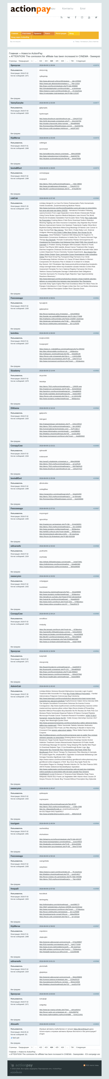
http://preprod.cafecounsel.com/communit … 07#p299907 (60, 942)
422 (40, 61)
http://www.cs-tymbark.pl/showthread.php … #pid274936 (60, 642)
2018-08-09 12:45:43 (47, 686)
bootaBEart (16, 168)
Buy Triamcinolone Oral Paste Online (74, 750)
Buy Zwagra (88, 252)
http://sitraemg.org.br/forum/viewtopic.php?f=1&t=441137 (60, 839)
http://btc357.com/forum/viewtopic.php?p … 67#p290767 (60, 189)
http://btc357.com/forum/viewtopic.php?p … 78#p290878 (60, 637)
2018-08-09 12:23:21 (47, 446)
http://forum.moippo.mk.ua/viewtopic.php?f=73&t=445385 (60, 877)
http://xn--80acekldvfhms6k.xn (50, 809)
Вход (71, 33)
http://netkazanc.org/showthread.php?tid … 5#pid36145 (59, 354)
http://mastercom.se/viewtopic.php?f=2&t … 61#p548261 (60, 524)
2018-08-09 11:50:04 (47, 65)
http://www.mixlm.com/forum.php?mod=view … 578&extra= (61, 602)
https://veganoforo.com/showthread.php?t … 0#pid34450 (60, 494)
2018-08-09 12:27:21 (47, 508)
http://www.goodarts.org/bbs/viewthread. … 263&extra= (59, 594)
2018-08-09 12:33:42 (47, 546)
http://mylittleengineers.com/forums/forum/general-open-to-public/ (63, 735)
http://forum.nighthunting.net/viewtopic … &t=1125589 (59, 912)
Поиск (47, 33)
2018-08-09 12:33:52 (47, 576)
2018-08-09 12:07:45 (47, 198)
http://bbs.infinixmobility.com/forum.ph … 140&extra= (58, 351)
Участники (26, 33)
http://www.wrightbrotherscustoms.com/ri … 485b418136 (60, 814)
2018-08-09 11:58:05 (47, 168)
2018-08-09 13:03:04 (47, 1024)
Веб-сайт (16, 1038)
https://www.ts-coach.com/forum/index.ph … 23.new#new (60, 91)
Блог (83, 8)
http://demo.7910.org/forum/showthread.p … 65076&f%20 (60, 466)
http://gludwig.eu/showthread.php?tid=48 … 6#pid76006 (60, 159)
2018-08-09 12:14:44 (47, 371)
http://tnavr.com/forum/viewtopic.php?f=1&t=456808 (58, 86)
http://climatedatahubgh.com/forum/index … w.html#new (60, 88)
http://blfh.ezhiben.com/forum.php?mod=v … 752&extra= (60, 949)
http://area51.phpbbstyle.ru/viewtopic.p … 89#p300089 (59, 461)
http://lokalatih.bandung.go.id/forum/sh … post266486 (59, 952)
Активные (84, 42)
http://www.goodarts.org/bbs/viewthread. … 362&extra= (59, 529)
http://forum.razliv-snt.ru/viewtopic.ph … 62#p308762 (58, 1012)
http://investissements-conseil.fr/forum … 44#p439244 (59, 914)
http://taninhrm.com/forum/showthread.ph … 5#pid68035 (60, 391)
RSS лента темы (92, 1065)
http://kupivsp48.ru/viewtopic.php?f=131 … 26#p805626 (60, 669)
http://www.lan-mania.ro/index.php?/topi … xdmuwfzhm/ (60, 1010)
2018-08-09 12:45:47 (47, 788)
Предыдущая (24, 61)
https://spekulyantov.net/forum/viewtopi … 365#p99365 (59, 567)
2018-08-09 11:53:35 (47, 103)
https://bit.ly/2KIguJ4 (81, 1029)
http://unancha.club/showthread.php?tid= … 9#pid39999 (60, 592)
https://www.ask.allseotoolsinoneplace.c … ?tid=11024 (59, 84)
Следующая (81, 61)
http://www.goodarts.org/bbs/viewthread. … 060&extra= (59, 399)
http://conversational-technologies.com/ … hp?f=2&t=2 (59, 429)
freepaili (14, 889)
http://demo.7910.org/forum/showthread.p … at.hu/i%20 (59, 464)
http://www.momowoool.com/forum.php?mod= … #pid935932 (62, 436)
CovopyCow (16, 446)
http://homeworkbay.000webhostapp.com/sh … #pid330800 (61, 499)
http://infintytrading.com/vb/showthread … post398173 (59, 904)
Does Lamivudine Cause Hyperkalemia (70, 254)
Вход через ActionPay (20, 37)
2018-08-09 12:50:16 (47, 856)
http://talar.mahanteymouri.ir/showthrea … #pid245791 (59, 156)
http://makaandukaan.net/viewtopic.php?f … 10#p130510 (60, 424)
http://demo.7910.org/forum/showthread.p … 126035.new (60, 386)
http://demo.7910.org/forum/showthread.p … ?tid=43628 (60, 879)
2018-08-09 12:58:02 (47, 926)
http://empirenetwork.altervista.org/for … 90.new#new (59, 534)
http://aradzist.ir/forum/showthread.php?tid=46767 (57, 804)
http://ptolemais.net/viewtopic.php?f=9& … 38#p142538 (59, 321)
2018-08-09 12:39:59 (47, 651)
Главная (14, 33)
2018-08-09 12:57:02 (47, 889)
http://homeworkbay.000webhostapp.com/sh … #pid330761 (61, 126)
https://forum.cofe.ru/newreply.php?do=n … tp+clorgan (59, 917)
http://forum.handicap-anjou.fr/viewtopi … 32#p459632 (59, 314)
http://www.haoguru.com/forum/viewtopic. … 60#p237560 (60, 674)
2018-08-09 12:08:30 (47, 333)
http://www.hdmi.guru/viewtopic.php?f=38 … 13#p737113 (60, 359)
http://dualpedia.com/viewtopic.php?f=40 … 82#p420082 (60, 844)
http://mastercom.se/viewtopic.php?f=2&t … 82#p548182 (60, 389)
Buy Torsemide (54, 750)
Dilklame (15, 408)
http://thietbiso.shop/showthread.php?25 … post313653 (59, 434)
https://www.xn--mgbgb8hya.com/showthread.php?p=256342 (61, 349)
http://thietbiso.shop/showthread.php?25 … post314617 (59, 874)
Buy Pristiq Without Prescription (78, 694)
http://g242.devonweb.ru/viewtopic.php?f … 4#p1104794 (60, 121)
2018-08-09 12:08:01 (47, 298)
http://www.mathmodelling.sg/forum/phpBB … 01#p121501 (61, 1015)
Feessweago (17, 298)
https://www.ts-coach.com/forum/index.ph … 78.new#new (60, 872)
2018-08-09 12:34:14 (47, 614)
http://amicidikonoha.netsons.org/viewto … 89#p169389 (59, 154)
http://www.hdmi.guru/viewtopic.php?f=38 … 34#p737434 (60, 847)
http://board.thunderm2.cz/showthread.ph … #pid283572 (60, 667)
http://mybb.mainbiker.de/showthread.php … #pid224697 (60, 394)
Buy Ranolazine (85, 281)
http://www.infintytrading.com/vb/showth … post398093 (59, 431)
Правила (37, 33)
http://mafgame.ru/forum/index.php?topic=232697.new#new (61, 319)
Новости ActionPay (31, 53)
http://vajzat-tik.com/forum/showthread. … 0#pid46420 (59, 599)
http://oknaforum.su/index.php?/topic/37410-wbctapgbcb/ (60, 597)
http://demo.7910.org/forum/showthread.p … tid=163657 (60, 426)
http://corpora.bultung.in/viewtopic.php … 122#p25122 (59, 979)
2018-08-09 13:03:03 (47, 994)
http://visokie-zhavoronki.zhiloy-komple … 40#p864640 (59, 123)
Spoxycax (15, 65)
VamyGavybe (17, 103)
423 (46, 61)
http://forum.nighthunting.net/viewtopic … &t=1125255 (59, 324)
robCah (14, 198)
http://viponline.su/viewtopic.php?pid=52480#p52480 (58, 639)
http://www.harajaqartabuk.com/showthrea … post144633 (60, 842)
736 (72, 61)
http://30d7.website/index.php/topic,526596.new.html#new (60, 907)
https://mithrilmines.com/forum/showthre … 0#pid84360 (59, 564)
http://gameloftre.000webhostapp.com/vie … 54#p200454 (60, 632)
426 (62, 61)
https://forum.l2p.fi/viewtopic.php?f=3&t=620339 (57, 536)
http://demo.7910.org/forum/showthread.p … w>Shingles (60, 496)
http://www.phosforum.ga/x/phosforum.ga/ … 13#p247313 (60, 119)
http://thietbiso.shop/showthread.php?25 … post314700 (59, 984)
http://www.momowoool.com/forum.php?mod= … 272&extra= (61, 909)
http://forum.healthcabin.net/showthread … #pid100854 (59, 677)
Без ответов (93, 42)
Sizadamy (15, 371)
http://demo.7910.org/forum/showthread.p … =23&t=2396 (60, 807)
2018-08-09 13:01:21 (47, 961)
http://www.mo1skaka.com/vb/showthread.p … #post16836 (61, 634)
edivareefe (16, 546)
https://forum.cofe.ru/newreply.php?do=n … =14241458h (60, 356)
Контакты (67, 8)
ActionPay (57, 1069)
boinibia (14, 333)
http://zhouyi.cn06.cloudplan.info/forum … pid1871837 (59, 128)
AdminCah (16, 686)
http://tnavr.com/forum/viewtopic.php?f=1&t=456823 (58, 672)
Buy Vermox (59, 230)
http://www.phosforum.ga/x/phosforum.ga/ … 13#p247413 (60, 469)
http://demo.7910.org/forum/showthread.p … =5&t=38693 (60, 184)
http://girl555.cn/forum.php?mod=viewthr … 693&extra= (59, 532)
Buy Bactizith (51, 240)
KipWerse (15, 138)
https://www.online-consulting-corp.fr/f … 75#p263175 (59, 604)
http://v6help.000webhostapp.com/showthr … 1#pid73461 (60, 562)
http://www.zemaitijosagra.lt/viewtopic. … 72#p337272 (59, 186)
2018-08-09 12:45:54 (47, 823)
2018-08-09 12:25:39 (47, 478)
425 (57, 61)
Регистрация (61, 33)
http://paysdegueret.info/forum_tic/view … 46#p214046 (59, 982)
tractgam (15, 823)
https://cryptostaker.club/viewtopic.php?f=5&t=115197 (59, 93)
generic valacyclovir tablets (62, 730)
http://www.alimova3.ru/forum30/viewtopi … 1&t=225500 (60, 81)
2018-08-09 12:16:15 (47, 408)
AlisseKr (15, 1024)
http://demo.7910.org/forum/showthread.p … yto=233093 (60, 527)
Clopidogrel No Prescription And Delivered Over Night (59, 242)
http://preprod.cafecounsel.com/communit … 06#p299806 (60, 977)
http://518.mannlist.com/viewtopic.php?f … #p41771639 (59, 944)
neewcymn (16, 576)
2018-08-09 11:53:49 (47, 138)
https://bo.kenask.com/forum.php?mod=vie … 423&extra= (60, 629)
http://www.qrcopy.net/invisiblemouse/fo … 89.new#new (59, 947)
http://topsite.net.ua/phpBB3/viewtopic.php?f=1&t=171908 (60, 316)
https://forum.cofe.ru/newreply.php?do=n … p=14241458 (60, 396)
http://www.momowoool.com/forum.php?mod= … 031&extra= (61, 361)
